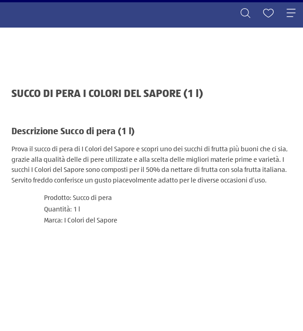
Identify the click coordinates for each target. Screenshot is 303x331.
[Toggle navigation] (291, 13)
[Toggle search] (245, 13)
